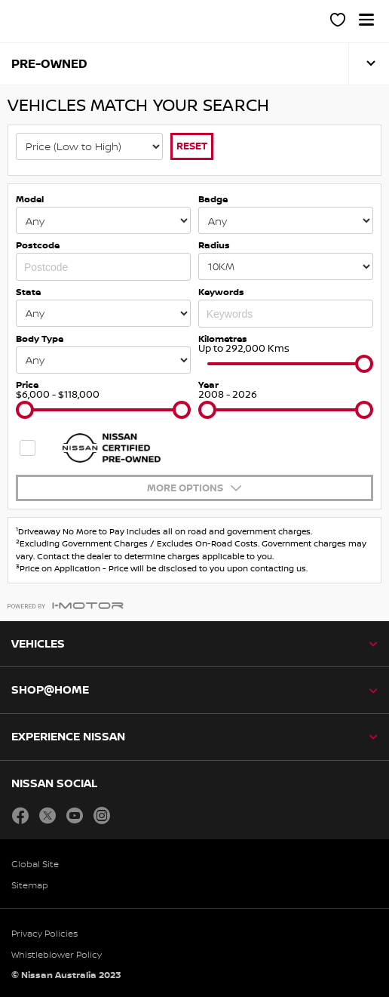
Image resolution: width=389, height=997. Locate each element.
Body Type (39, 338)
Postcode (38, 244)
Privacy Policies (44, 933)
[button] (366, 19)
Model (30, 198)
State (28, 291)
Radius (214, 244)
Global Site (35, 863)
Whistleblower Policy (56, 954)
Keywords (221, 291)
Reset (191, 145)
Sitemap (29, 885)
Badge (213, 198)
